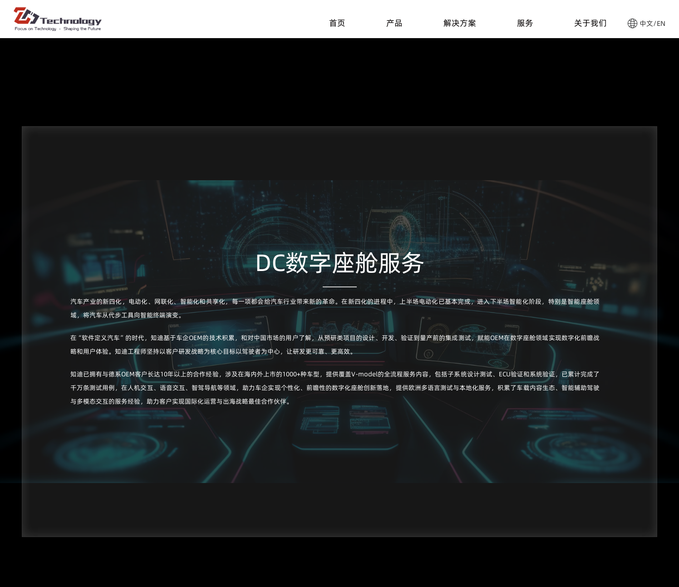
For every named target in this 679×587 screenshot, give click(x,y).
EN (661, 23)
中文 (646, 23)
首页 (337, 21)
